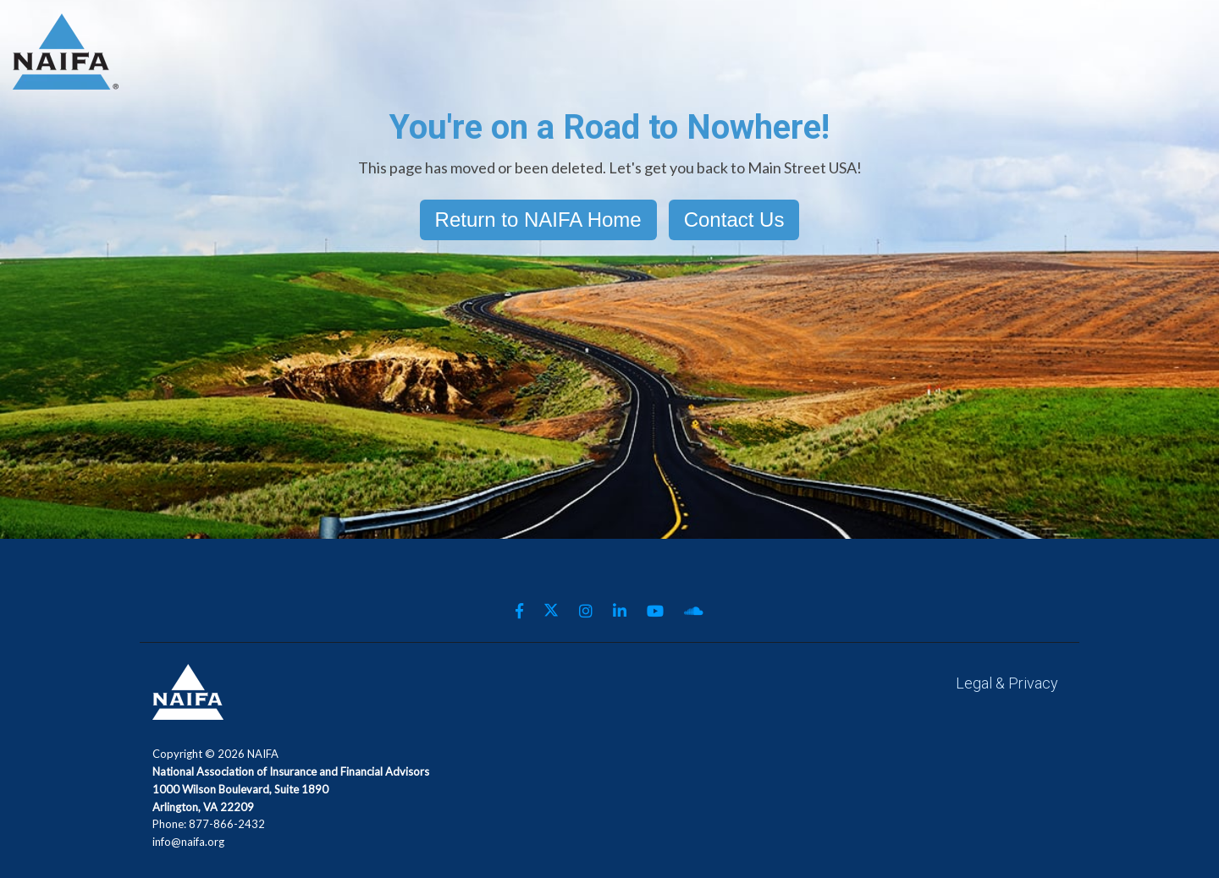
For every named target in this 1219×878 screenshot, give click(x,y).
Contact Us (734, 219)
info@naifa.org (188, 841)
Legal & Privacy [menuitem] (1007, 683)
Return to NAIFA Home (538, 219)
